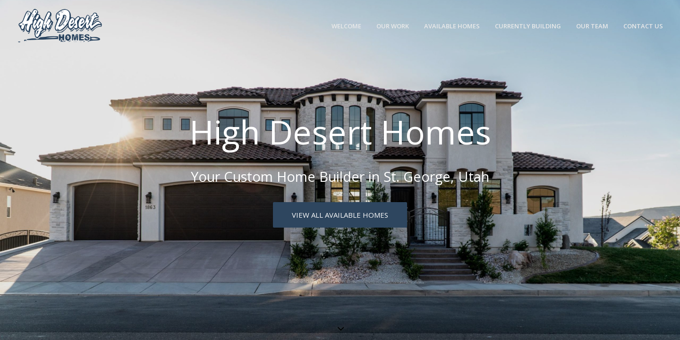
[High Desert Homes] (59, 26)
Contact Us (643, 26)
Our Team (592, 26)
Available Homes (452, 26)
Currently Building (528, 26)
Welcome (346, 26)
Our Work (392, 26)
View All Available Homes (340, 215)
